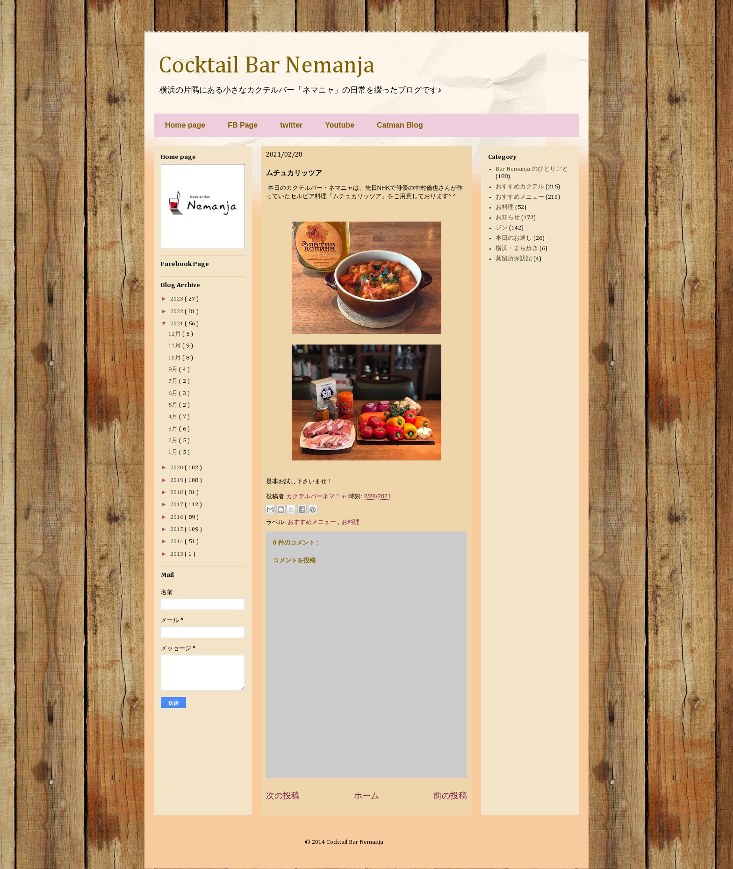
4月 (173, 417)
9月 (173, 369)
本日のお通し (514, 238)
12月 (175, 334)
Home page (185, 125)
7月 (173, 381)
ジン (502, 228)
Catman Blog (400, 125)
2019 (177, 480)
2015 (177, 529)
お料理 (350, 521)
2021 (177, 324)
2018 (177, 492)
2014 (177, 542)
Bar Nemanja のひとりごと (532, 169)
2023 (177, 299)
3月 (173, 429)
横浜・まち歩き (517, 248)
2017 (177, 505)
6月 (173, 393)
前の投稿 (450, 795)
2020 (177, 468)
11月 (175, 346)
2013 (177, 554)
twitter (291, 125)
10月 (175, 358)
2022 (177, 312)
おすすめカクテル (520, 187)
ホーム (366, 795)
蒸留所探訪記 (514, 259)
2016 (177, 517)
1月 (173, 452)
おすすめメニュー (312, 521)
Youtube (339, 125)
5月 (173, 405)
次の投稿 (283, 795)
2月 (173, 441)
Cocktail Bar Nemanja (266, 66)
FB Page (243, 125)
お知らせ (508, 218)
